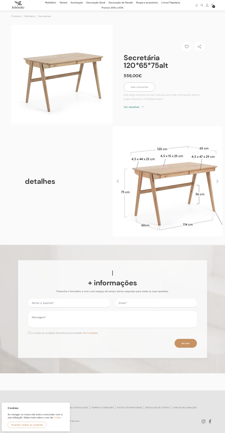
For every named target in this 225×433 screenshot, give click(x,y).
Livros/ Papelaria (170, 2)
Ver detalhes (134, 107)
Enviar (186, 343)
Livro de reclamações (185, 407)
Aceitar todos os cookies (27, 424)
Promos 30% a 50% (112, 7)
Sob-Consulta (139, 87)
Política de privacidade (129, 407)
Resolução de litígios (157, 407)
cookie (57, 417)
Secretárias (44, 16)
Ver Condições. (90, 333)
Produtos (16, 16)
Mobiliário (30, 16)
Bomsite (76, 421)
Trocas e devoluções (76, 407)
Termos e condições (102, 407)
